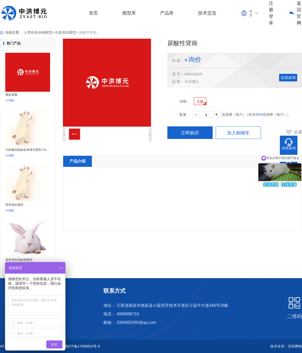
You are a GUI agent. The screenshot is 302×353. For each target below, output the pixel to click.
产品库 (167, 13)
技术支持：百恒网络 (286, 346)
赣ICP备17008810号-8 (82, 346)
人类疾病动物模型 (38, 32)
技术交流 (207, 13)
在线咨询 (288, 77)
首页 (93, 13)
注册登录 (271, 13)
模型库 (129, 13)
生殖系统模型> (66, 32)
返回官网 (299, 13)
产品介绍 (77, 161)
